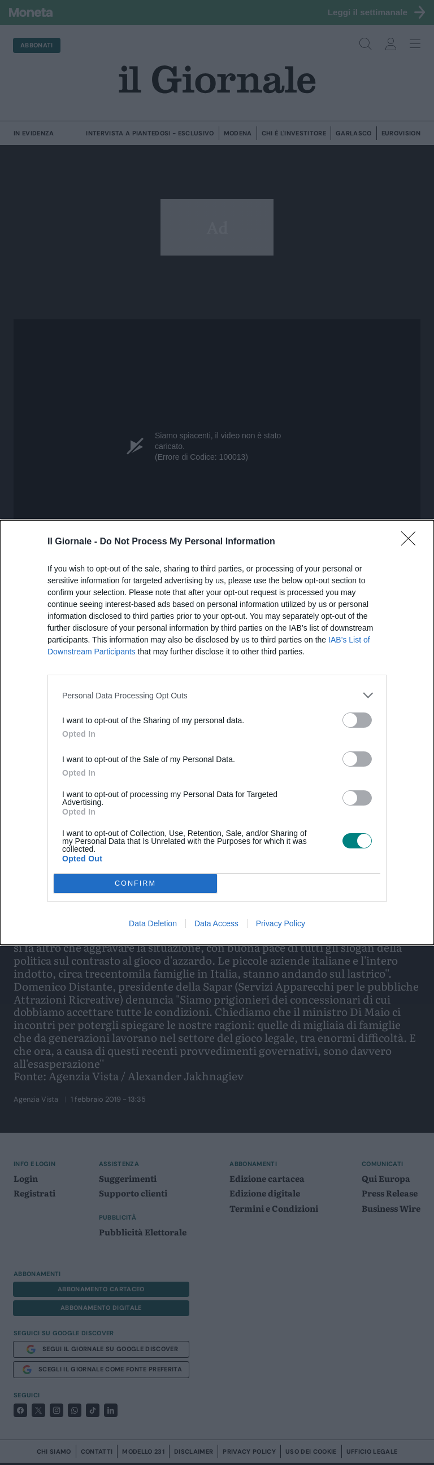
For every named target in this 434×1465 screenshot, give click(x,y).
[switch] (357, 720)
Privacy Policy (280, 923)
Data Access (216, 923)
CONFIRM (135, 883)
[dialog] (217, 732)
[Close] (412, 542)
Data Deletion (153, 923)
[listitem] (217, 695)
